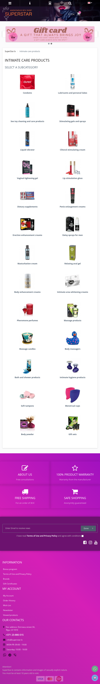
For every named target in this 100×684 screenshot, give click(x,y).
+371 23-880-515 (13, 634)
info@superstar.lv (13, 639)
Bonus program (10, 569)
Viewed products (10, 615)
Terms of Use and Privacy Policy (17, 574)
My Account (8, 595)
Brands (6, 578)
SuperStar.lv (10, 51)
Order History (9, 600)
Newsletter (8, 610)
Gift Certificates (10, 583)
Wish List (7, 605)
